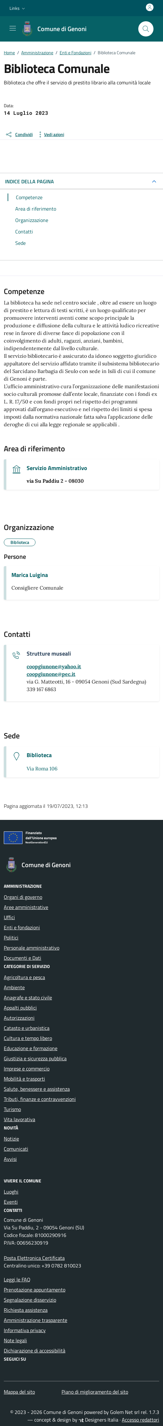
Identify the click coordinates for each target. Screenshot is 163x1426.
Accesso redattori (140, 1419)
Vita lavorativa (19, 1119)
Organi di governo (23, 897)
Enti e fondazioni (22, 927)
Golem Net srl (125, 1412)
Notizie (11, 1138)
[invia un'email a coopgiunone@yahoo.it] (54, 666)
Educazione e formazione (30, 1048)
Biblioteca (39, 755)
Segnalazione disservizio (30, 1300)
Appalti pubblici (20, 1007)
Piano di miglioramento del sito (95, 1392)
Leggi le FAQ (17, 1279)
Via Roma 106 (42, 768)
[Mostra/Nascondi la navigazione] (12, 28)
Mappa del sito (19, 1392)
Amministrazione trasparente (35, 1320)
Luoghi (11, 1191)
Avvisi (10, 1159)
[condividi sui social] (19, 134)
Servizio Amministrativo (57, 468)
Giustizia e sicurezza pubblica (35, 1058)
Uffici (9, 917)
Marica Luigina (29, 575)
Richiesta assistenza (26, 1310)
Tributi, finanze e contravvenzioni (40, 1099)
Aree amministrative (26, 907)
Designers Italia (98, 1419)
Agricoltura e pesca (24, 977)
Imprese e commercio (26, 1068)
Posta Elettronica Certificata (34, 1258)
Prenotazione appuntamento (34, 1289)
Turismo (12, 1109)
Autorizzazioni (19, 1018)
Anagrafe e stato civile (28, 997)
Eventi (11, 1202)
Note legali (15, 1340)
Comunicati (16, 1149)
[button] (18, 8)
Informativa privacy (25, 1330)
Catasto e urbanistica (26, 1028)
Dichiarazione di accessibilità (34, 1350)
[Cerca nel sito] (145, 28)
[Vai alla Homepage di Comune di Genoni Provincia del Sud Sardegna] (57, 28)
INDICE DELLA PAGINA (29, 181)
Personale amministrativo (31, 948)
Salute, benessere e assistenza (37, 1089)
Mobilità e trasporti (24, 1079)
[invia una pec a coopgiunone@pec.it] (51, 674)
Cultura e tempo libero (28, 1038)
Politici (11, 937)
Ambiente (14, 987)
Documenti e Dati (22, 958)
